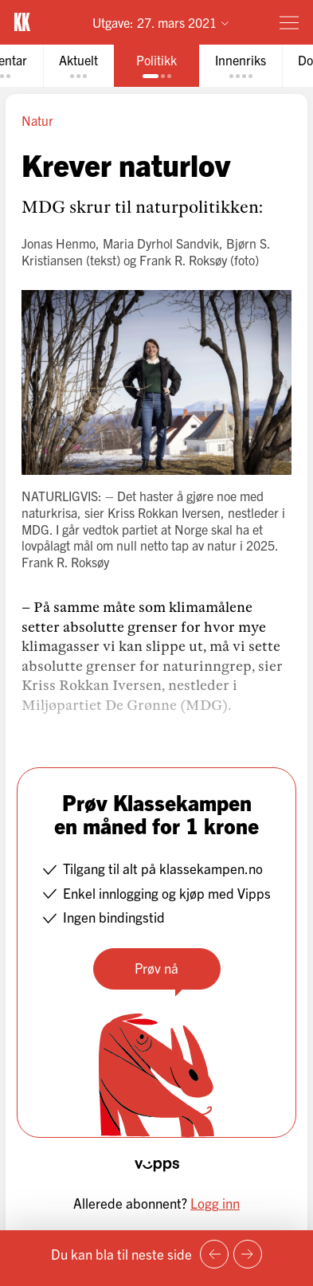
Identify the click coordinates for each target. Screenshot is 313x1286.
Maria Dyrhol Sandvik (161, 243)
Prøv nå (156, 967)
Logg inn (215, 1202)
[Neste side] (247, 1254)
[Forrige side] (214, 1254)
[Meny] (289, 22)
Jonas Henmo (59, 243)
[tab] (78, 66)
